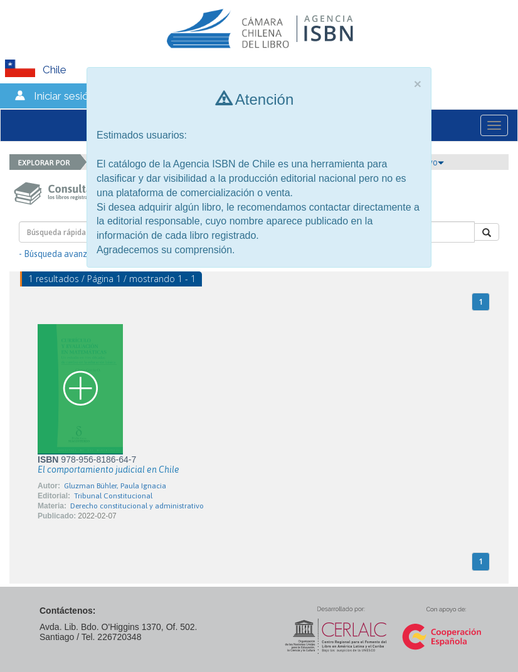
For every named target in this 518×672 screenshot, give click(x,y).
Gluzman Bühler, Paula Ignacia (115, 485)
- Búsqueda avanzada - (63, 254)
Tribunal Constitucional (113, 495)
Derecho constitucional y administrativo (137, 505)
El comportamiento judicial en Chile (108, 470)
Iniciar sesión (64, 96)
